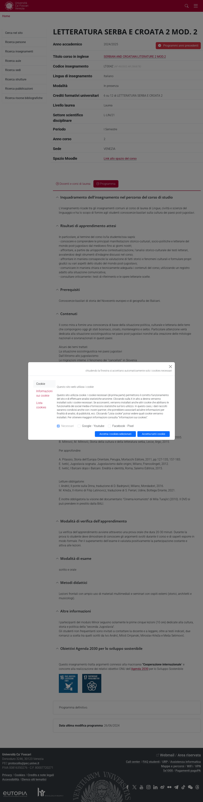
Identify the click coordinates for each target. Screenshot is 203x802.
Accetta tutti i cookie (153, 433)
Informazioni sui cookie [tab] (44, 393)
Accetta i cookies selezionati (115, 433)
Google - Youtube (93, 426)
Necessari (67, 426)
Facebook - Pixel (123, 426)
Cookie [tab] (40, 384)
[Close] (170, 367)
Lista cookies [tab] (41, 405)
